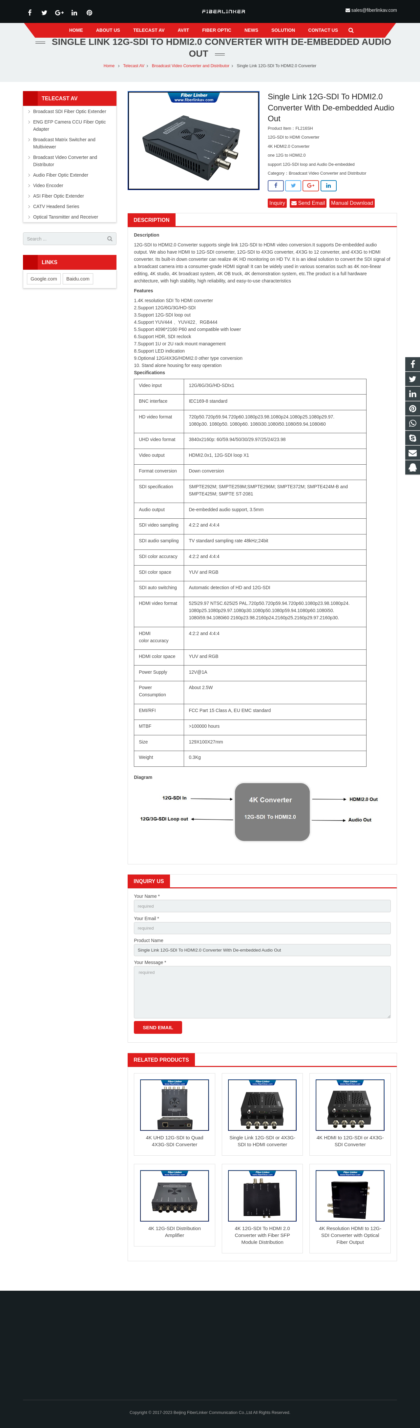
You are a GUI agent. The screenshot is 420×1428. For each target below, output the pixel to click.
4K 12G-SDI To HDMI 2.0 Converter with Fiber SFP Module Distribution (262, 1253)
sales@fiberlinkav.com (374, 10)
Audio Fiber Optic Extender (60, 188)
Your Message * (150, 977)
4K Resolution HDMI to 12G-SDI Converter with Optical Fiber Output (350, 1253)
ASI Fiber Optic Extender (58, 209)
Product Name (148, 954)
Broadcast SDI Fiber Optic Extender (69, 124)
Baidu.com (78, 292)
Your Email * (146, 932)
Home (109, 79)
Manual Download (352, 216)
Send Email (308, 216)
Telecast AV (133, 79)
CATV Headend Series (56, 219)
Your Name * (147, 909)
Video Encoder (48, 198)
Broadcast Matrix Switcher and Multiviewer (64, 156)
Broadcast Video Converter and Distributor (190, 79)
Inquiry (277, 216)
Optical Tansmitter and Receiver (65, 230)
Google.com (44, 292)
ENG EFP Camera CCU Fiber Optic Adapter (69, 138)
